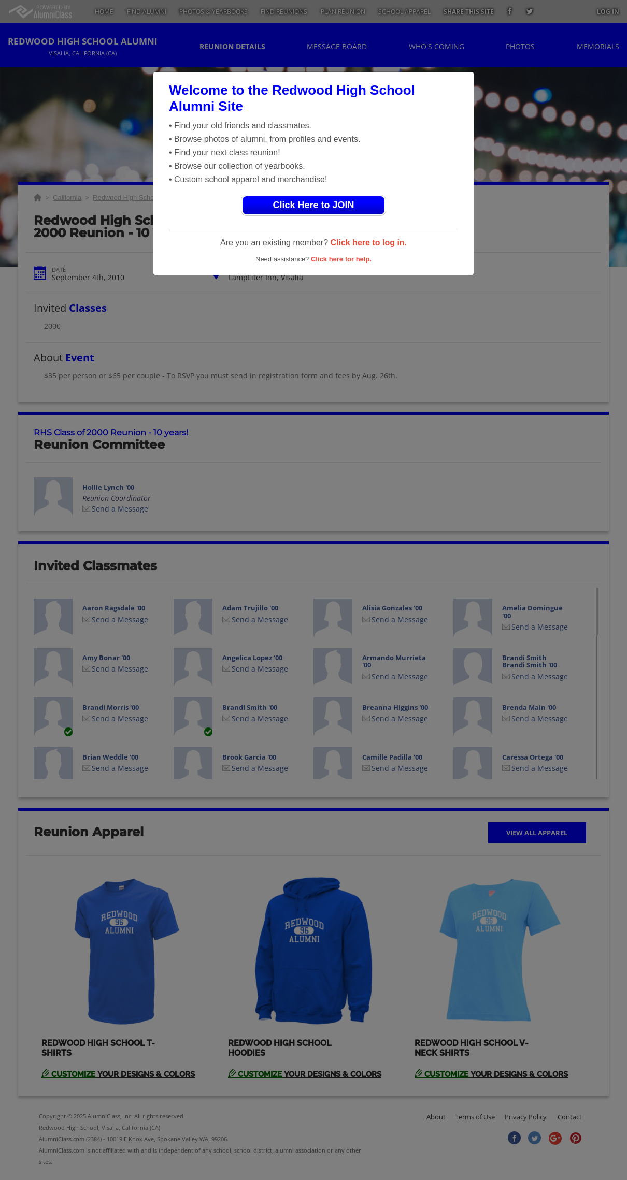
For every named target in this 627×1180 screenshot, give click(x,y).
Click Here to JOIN (313, 205)
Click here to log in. (368, 242)
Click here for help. (341, 259)
